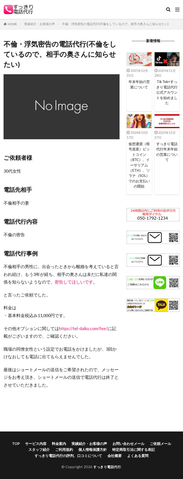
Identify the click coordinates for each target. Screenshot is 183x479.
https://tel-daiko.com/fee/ (83, 328)
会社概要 (114, 455)
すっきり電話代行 (107, 467)
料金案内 (59, 443)
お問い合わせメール (128, 443)
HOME (12, 24)
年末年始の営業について (139, 84)
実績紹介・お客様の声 (39, 24)
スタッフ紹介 (39, 449)
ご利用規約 (64, 449)
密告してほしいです (74, 281)
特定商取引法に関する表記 (133, 449)
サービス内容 (35, 443)
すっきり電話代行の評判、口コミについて (68, 455)
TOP (16, 443)
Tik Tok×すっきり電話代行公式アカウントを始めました (167, 92)
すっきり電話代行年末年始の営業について (167, 152)
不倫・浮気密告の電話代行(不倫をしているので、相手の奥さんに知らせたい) (115, 24)
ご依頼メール (160, 443)
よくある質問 (137, 455)
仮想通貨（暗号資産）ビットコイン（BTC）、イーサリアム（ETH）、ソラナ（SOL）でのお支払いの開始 (139, 166)
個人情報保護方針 (92, 449)
